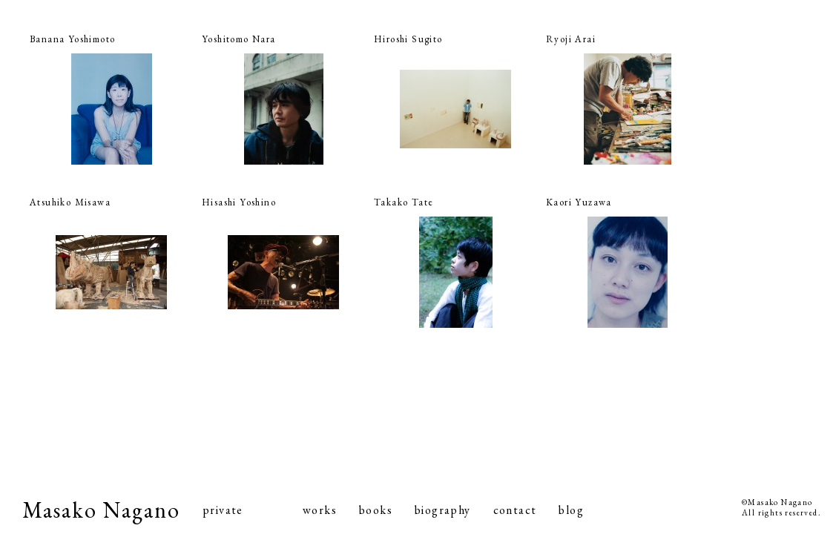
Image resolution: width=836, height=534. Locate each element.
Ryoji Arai (571, 39)
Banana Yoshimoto (72, 39)
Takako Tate (403, 202)
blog (571, 510)
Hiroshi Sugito (408, 39)
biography (443, 510)
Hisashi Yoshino (239, 202)
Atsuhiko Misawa (70, 202)
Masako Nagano (101, 509)
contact (515, 510)
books (375, 510)
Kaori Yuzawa (579, 202)
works (320, 510)
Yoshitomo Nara (239, 39)
